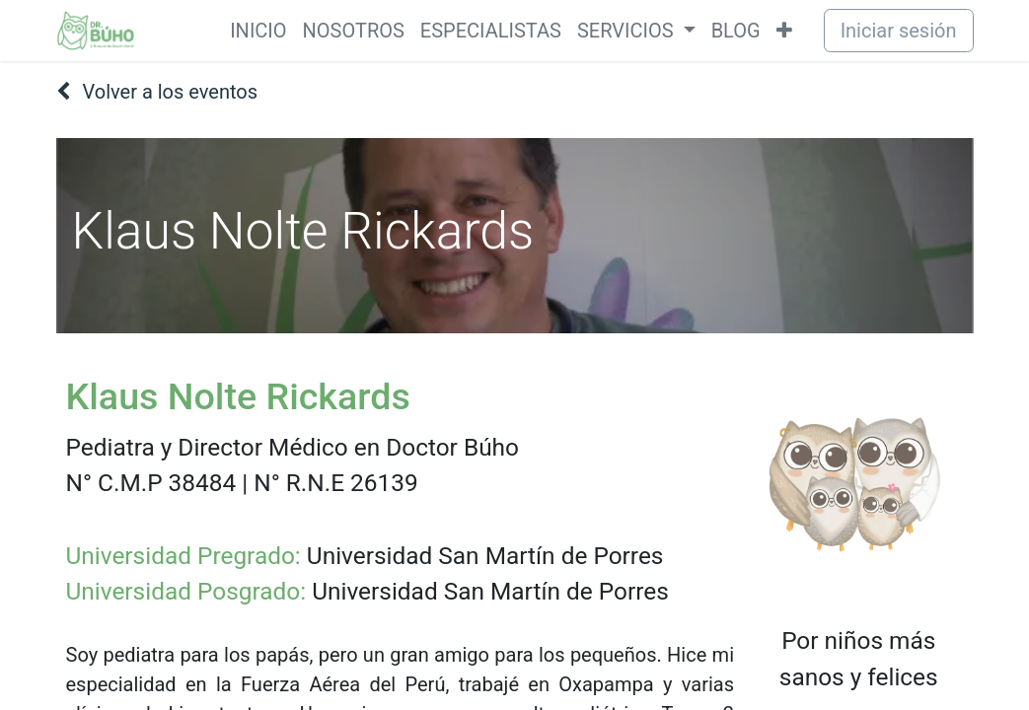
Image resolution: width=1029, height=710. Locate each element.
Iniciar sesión (899, 30)
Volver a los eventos (157, 92)
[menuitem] (258, 30)
